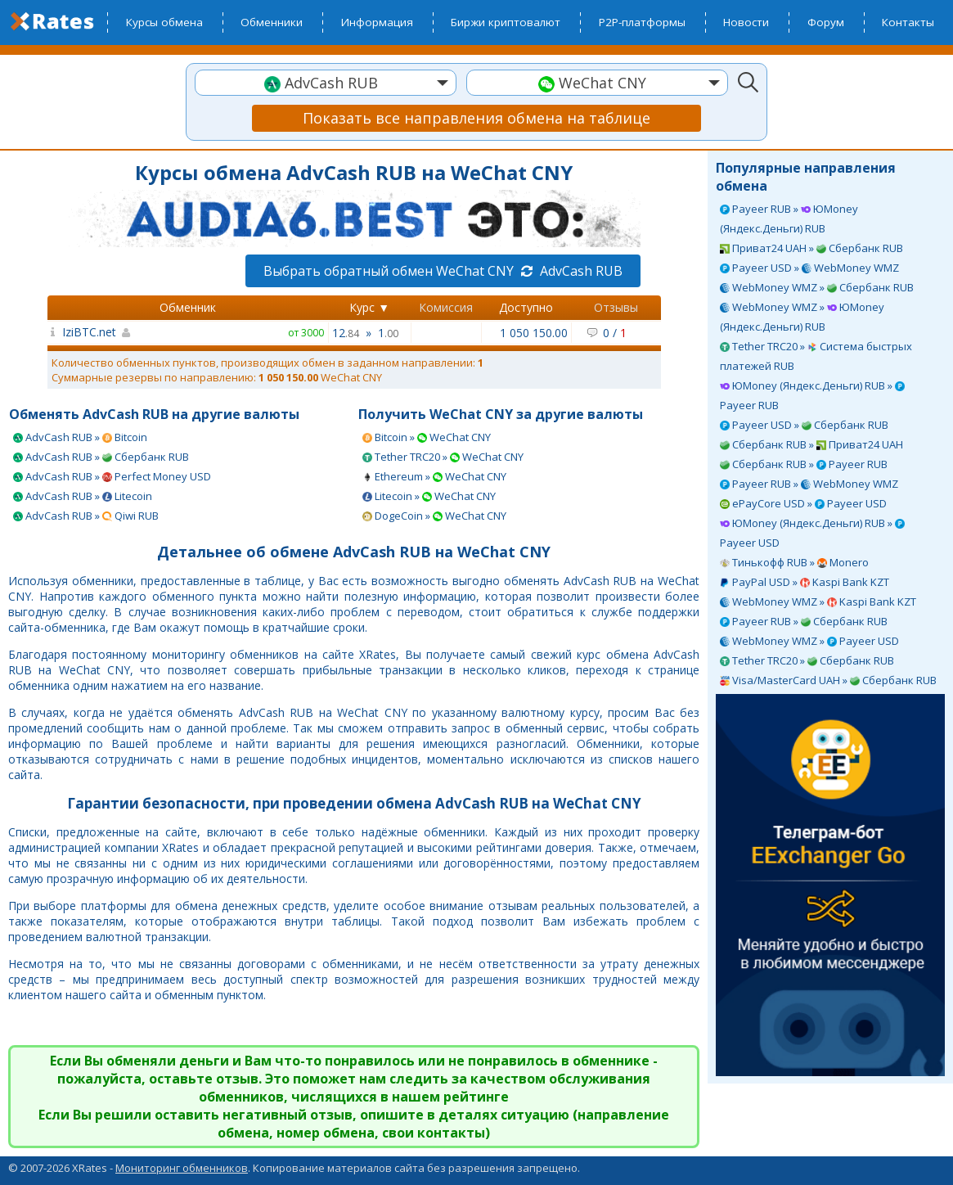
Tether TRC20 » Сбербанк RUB (807, 660)
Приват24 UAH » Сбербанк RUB (811, 248)
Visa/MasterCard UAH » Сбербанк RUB (828, 680)
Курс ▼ (369, 307)
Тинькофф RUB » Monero (794, 562)
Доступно (526, 307)
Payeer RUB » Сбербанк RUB (804, 621)
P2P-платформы (642, 22)
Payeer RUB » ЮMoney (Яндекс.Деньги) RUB (789, 218)
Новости (746, 22)
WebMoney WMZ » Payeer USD (809, 640)
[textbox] (326, 83)
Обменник (188, 307)
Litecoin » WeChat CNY (429, 496)
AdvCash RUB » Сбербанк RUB (101, 456)
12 (345, 332)
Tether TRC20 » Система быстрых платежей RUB (816, 356)
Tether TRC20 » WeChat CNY (443, 456)
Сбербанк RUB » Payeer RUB (804, 464)
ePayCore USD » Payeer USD (803, 503)
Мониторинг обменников (181, 1167)
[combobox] (325, 83)
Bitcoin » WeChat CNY (426, 437)
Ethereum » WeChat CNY (434, 476)
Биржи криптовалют (505, 22)
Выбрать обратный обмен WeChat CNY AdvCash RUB (443, 271)
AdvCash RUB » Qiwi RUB (86, 515)
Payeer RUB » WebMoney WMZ (809, 483)
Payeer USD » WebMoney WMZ (809, 267)
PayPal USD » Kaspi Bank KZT (804, 581)
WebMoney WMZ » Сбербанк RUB (817, 287)
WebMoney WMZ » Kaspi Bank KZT (818, 601)
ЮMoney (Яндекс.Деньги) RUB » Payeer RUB (812, 395)
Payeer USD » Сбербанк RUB (804, 424)
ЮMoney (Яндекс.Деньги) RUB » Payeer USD (812, 533)
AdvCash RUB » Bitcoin (80, 437)
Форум (825, 22)
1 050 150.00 (534, 332)
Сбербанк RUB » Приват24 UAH (811, 444)
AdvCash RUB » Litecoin (82, 496)
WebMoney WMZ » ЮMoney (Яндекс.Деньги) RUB (802, 317)
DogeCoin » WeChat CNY (434, 515)
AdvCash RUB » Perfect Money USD (112, 476)
